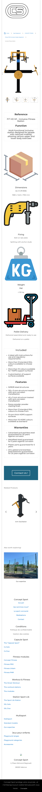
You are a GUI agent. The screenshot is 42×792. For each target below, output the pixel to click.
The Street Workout (12, 683)
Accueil (21, 603)
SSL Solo (7, 704)
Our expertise (9, 727)
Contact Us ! (21, 473)
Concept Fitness (10, 660)
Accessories (8, 744)
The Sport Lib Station (12, 700)
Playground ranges (11, 736)
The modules (9, 691)
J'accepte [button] (23, 788)
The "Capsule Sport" (12, 643)
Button (12, 528)
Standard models (11, 723)
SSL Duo (7, 708)
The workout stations (12, 687)
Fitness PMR (9, 672)
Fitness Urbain (9, 668)
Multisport (8, 719)
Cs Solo (7, 647)
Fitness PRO (9, 664)
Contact (21, 619)
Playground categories (13, 740)
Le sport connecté (21, 611)
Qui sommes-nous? (21, 607)
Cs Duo (7, 651)
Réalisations (21, 615)
